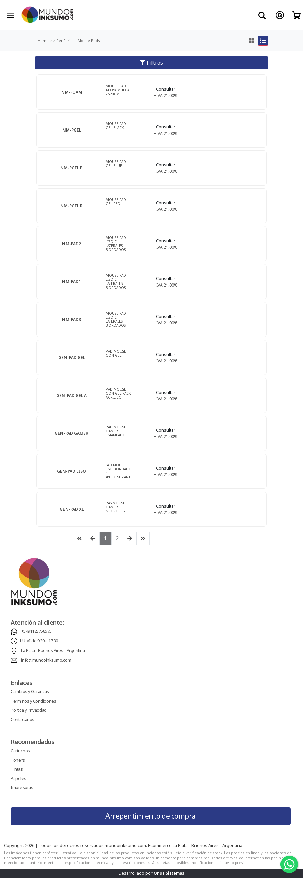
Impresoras (22, 787)
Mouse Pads (88, 40)
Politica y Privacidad (29, 710)
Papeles (18, 778)
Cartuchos (20, 750)
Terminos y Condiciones (33, 701)
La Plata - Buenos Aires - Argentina (53, 650)
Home (43, 40)
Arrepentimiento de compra (150, 816)
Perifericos (66, 40)
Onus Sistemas (169, 873)
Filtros (151, 62)
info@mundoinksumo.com (46, 660)
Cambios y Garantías (30, 691)
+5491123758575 (36, 631)
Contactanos (22, 719)
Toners (18, 760)
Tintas (17, 769)
